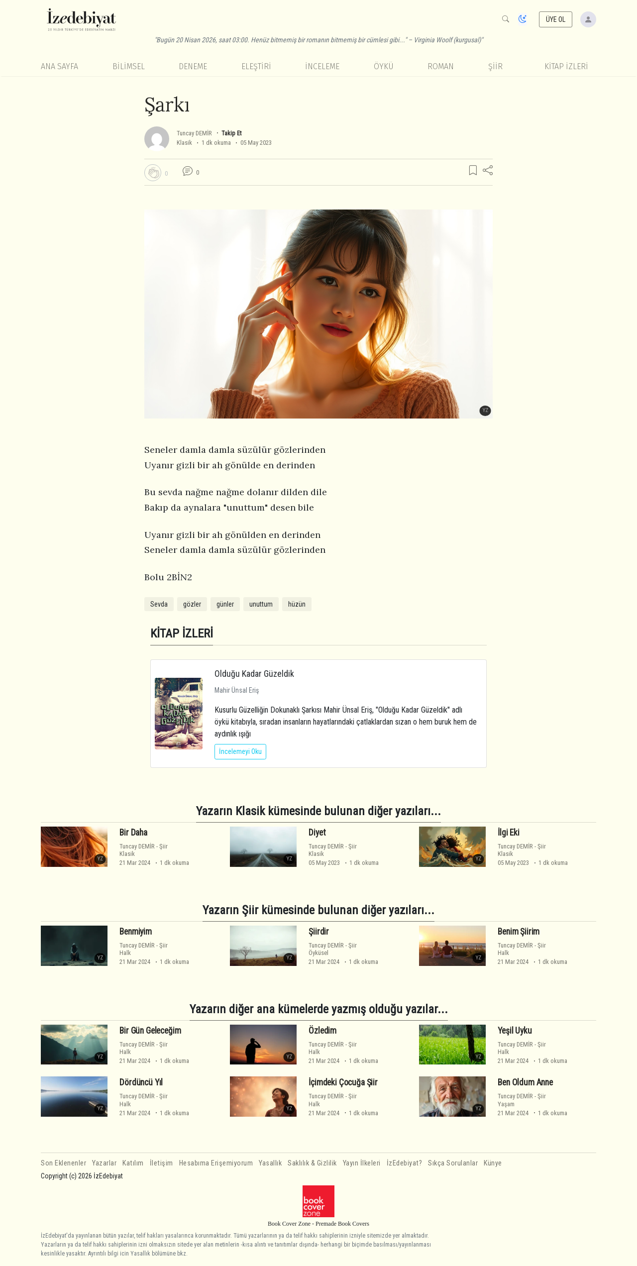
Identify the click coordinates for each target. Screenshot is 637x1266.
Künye (493, 1163)
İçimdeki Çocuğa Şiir (343, 1082)
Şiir (495, 66)
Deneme (193, 66)
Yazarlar (104, 1163)
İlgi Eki (509, 833)
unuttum (261, 604)
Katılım (133, 1163)
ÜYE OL (556, 19)
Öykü (384, 66)
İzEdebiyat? (405, 1163)
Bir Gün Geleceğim (150, 1031)
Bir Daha (133, 833)
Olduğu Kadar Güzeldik (254, 673)
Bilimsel (128, 66)
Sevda (159, 604)
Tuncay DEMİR (195, 133)
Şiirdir (319, 932)
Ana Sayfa (59, 66)
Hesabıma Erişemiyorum (216, 1163)
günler (225, 604)
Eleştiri (256, 66)
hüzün (297, 604)
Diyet (317, 833)
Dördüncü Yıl (141, 1082)
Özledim (322, 1031)
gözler (192, 604)
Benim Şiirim (518, 932)
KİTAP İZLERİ (566, 66)
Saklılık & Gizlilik (312, 1163)
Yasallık (270, 1163)
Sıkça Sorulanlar (453, 1163)
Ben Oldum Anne (525, 1082)
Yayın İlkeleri (362, 1163)
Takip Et (231, 133)
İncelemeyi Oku (240, 751)
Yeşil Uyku (514, 1031)
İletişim (161, 1163)
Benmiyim (135, 932)
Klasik (184, 142)
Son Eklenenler (63, 1163)
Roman (440, 66)
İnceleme (322, 66)
